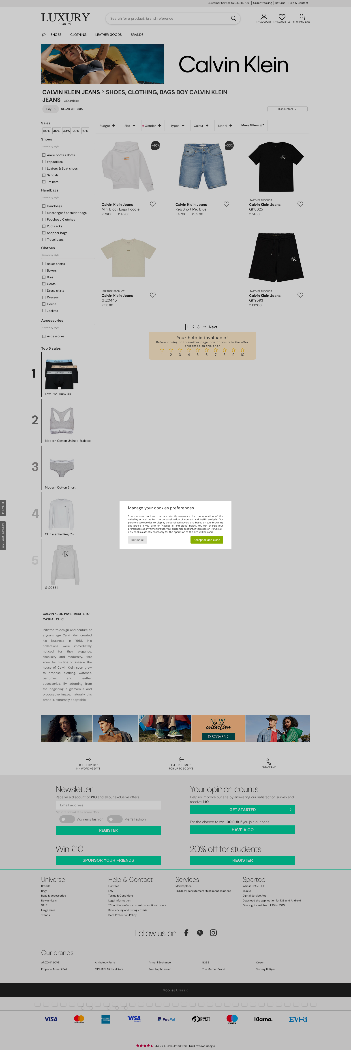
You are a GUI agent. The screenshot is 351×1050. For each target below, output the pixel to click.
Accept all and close (207, 540)
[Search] (233, 18)
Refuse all (137, 540)
